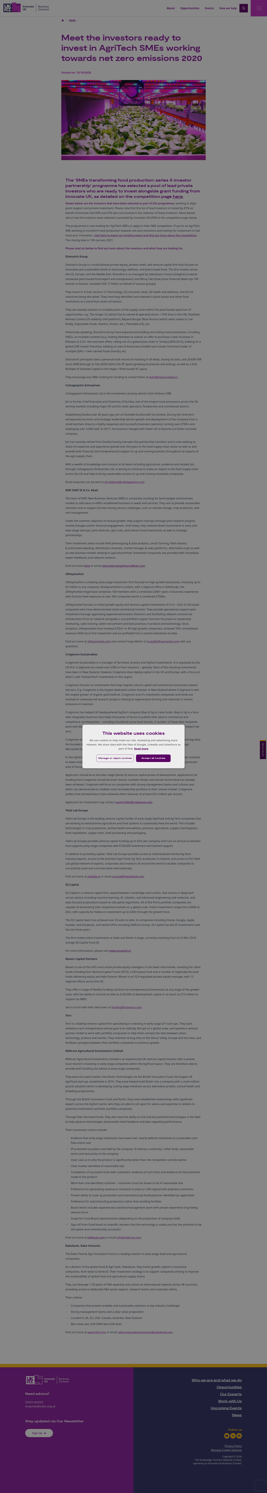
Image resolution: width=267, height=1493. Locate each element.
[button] (115, 758)
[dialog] (133, 746)
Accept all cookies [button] (153, 758)
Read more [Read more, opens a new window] (141, 748)
